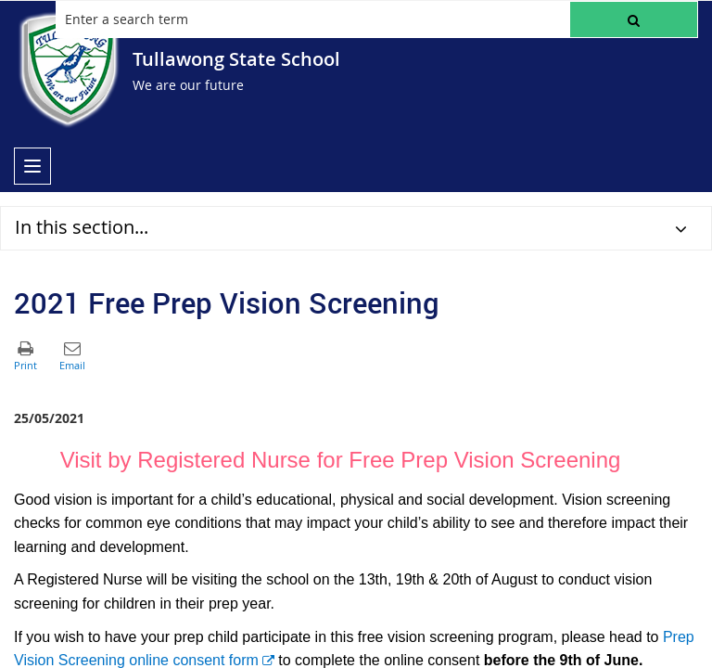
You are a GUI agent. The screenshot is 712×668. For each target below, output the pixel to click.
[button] (633, 19)
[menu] (32, 166)
